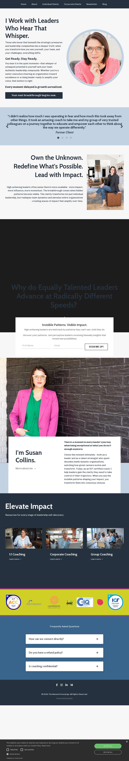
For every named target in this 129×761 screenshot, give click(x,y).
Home (25, 4)
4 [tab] (71, 156)
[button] (44, 754)
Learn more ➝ (16, 608)
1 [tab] (58, 156)
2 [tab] (62, 156)
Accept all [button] (108, 746)
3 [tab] (66, 156)
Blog (102, 4)
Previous (7, 139)
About (36, 4)
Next (121, 139)
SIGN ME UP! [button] (96, 373)
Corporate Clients (72, 4)
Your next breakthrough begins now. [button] (34, 101)
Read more (46, 746)
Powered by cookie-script (15, 758)
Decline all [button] (108, 752)
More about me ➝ (29, 500)
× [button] (127, 742)
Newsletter (90, 4)
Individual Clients (51, 4)
